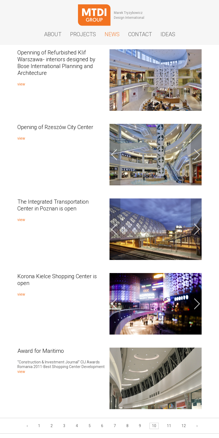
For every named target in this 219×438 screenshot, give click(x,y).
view (21, 84)
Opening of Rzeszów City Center (55, 127)
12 (184, 426)
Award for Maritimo (40, 351)
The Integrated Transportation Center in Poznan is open (53, 205)
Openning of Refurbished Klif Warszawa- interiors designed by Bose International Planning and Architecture (56, 62)
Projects (83, 34)
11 (169, 426)
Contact (140, 34)
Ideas (168, 34)
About (52, 34)
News (112, 34)
